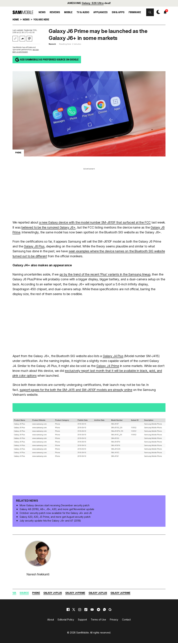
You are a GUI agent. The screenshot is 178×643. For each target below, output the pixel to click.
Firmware (135, 12)
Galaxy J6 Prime (120, 593)
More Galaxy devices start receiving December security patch (55, 505)
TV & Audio (83, 12)
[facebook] (68, 609)
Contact (126, 619)
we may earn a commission (26, 51)
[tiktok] (86, 609)
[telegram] (98, 609)
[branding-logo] (23, 12)
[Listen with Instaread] (29, 38)
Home (16, 20)
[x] (73, 609)
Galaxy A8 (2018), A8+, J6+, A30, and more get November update (57, 509)
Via (14, 593)
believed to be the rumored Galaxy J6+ (48, 227)
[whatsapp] (104, 609)
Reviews (55, 12)
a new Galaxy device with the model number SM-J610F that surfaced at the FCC (95, 222)
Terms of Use (98, 619)
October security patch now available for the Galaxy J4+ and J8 (56, 512)
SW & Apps (118, 12)
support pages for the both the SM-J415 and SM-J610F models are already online (76, 390)
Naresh (52, 44)
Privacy (114, 619)
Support (82, 619)
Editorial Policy (66, 619)
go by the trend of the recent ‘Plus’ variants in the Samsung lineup (104, 274)
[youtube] (92, 609)
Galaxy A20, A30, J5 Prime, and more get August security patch (55, 516)
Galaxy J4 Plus (113, 356)
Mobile (68, 12)
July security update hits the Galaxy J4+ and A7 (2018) (50, 520)
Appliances (100, 12)
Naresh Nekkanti (38, 574)
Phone (36, 593)
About (50, 619)
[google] (110, 609)
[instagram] (79, 609)
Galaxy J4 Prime (107, 366)
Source (24, 593)
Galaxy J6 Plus (34, 246)
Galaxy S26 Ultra (93, 3)
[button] (150, 12)
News (42, 12)
